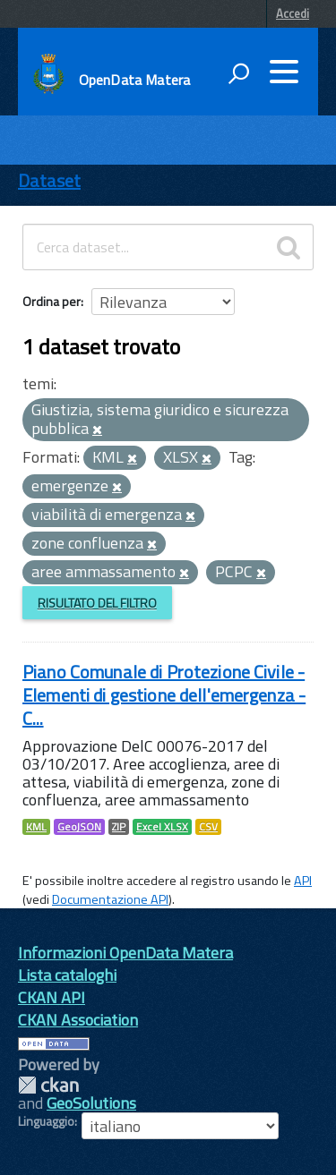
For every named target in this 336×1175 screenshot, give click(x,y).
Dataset (49, 180)
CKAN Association (78, 1020)
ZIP (118, 827)
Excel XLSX (162, 827)
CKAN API (51, 997)
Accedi (292, 13)
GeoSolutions (91, 1103)
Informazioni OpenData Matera (125, 953)
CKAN (48, 1085)
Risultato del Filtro (97, 602)
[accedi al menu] (284, 71)
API (303, 880)
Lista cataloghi (67, 975)
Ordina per (51, 301)
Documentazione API (110, 899)
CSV (208, 827)
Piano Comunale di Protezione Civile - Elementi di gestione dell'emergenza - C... (164, 695)
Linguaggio (46, 1121)
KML (36, 827)
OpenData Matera (134, 79)
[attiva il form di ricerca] (238, 73)
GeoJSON (79, 827)
